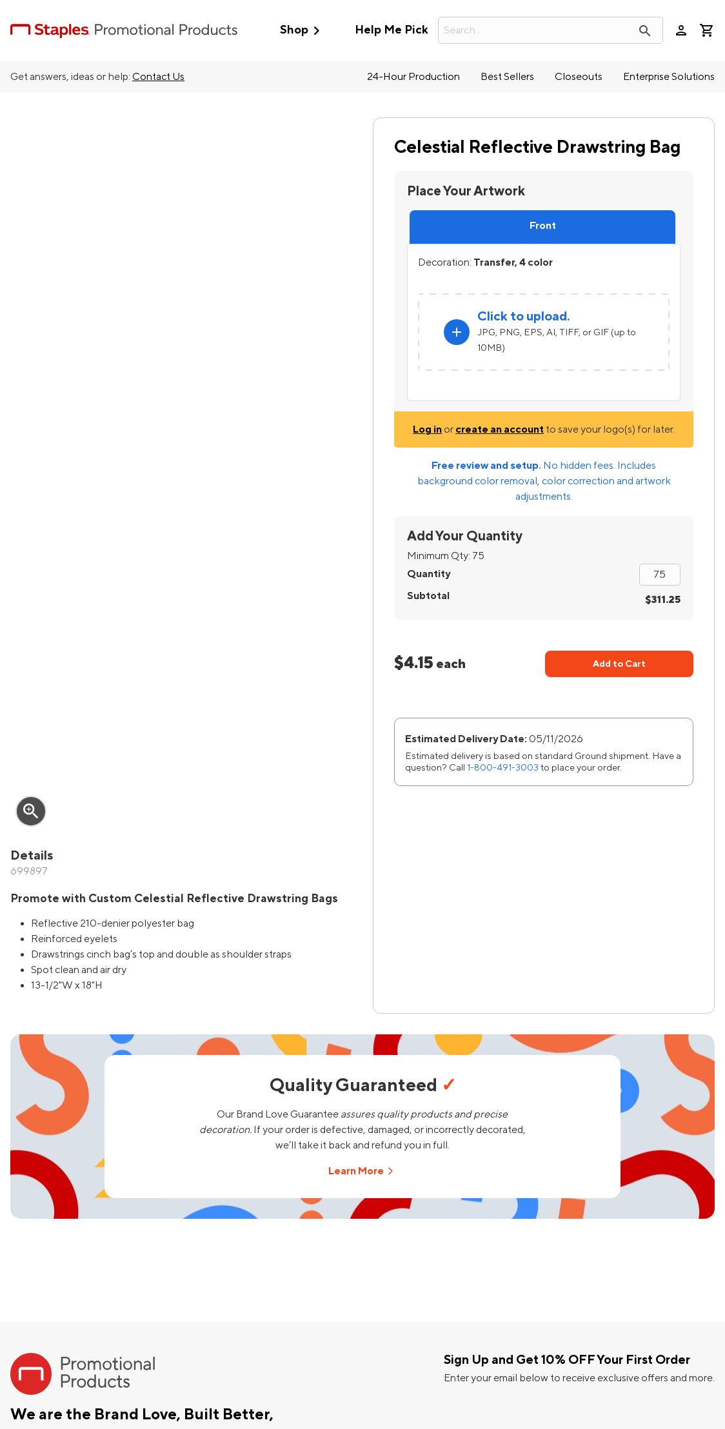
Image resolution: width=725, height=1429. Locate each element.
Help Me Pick (391, 30)
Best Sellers (507, 77)
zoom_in (31, 811)
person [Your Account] (681, 30)
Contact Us (158, 77)
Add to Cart (619, 664)
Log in (427, 429)
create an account (499, 429)
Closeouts (578, 77)
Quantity (428, 574)
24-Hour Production (413, 77)
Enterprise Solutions (669, 77)
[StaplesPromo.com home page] (123, 30)
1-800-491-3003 (503, 768)
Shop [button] (303, 30)
